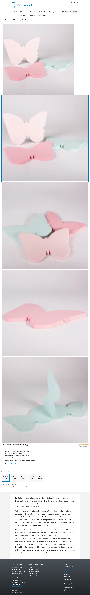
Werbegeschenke (54, 12)
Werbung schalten (69, 584)
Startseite (14, 12)
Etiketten (32, 567)
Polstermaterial (34, 571)
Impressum (67, 579)
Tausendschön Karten (17, 464)
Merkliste (74, 2)
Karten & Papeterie (32, 13)
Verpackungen (16, 576)
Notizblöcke (25, 20)
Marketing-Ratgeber (23, 13)
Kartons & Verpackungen (42, 13)
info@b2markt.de (17, 592)
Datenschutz (68, 582)
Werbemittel (33, 573)
